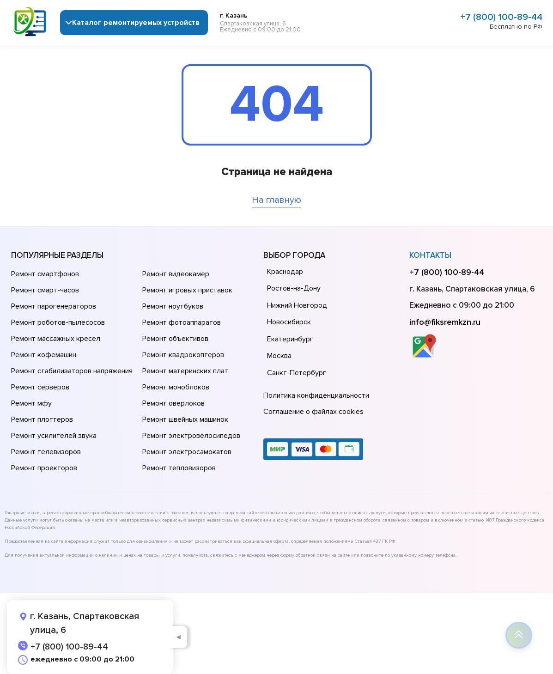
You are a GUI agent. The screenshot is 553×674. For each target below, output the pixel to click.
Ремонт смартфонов (45, 274)
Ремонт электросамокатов (186, 451)
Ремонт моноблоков (175, 387)
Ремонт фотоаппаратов (181, 322)
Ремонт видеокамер (175, 274)
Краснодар (285, 271)
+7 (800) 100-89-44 (501, 17)
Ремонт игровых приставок (187, 290)
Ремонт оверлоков (173, 403)
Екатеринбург (290, 339)
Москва (279, 355)
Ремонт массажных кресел (55, 338)
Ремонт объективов (175, 338)
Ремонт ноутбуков (172, 306)
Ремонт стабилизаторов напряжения (72, 371)
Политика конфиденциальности (316, 395)
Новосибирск (289, 322)
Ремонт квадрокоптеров (183, 354)
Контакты (430, 255)
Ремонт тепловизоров (179, 468)
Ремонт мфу (31, 403)
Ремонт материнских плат (185, 371)
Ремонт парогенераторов (53, 306)
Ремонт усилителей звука (54, 435)
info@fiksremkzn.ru (444, 322)
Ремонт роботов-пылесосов (58, 322)
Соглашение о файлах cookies (313, 411)
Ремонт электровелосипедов (191, 435)
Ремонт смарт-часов (45, 290)
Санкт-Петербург (296, 372)
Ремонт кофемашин (43, 354)
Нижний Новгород (297, 305)
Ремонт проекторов (44, 468)
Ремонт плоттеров (42, 419)
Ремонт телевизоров (46, 451)
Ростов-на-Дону (294, 288)
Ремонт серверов (40, 387)
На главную (276, 200)
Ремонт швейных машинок (185, 419)
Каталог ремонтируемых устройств (136, 22)
